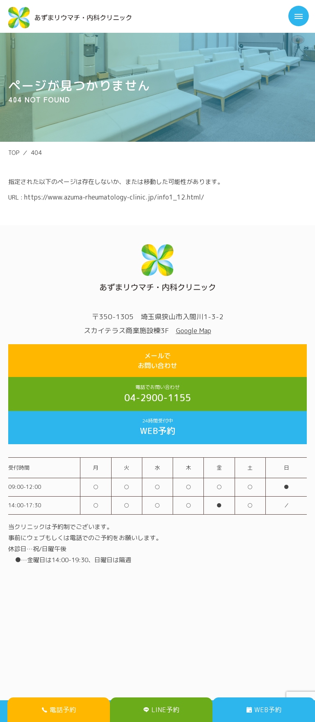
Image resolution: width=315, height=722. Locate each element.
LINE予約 (161, 709)
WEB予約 (157, 427)
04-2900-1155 (157, 394)
